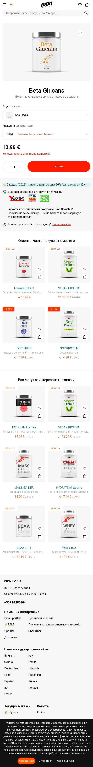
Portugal (33, 687)
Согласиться (26, 760)
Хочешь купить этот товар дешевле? (26, 153)
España (8, 681)
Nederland (34, 674)
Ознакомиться (65, 760)
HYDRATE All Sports (69, 487)
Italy (31, 655)
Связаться (34, 631)
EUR (39, 712)
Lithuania (33, 668)
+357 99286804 (15, 602)
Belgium (9, 655)
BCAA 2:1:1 (24, 548)
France (8, 694)
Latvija (32, 662)
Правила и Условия (40, 618)
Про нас (9, 631)
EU (6, 687)
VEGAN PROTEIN (69, 288)
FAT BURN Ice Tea (24, 427)
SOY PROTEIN (69, 348)
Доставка (10, 637)
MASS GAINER (24, 487)
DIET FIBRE (24, 348)
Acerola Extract (24, 288)
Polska (32, 681)
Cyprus (8, 662)
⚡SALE (9, 624)
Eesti (7, 674)
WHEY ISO (69, 548)
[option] (46, 52)
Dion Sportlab (12, 618)
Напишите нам (61, 224)
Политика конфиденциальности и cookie (54, 624)
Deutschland (11, 668)
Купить (59, 166)
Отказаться (45, 760)
